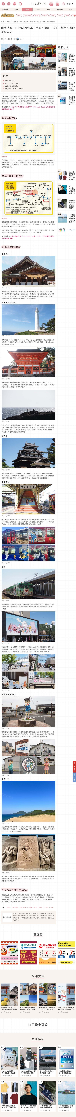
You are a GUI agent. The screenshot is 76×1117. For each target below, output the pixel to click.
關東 (36, 15)
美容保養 (5, 9)
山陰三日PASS (10, 80)
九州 (60, 15)
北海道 (44, 15)
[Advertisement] (66, 138)
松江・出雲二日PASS (12, 83)
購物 (70, 9)
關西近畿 (28, 15)
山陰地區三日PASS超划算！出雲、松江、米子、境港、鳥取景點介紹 (33, 22)
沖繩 (52, 15)
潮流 (16, 9)
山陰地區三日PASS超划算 (14, 89)
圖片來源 (28, 139)
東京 (18, 15)
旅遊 (27, 9)
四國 (67, 15)
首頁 (2, 22)
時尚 (48, 9)
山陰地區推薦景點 (11, 86)
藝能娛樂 (60, 9)
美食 (38, 9)
